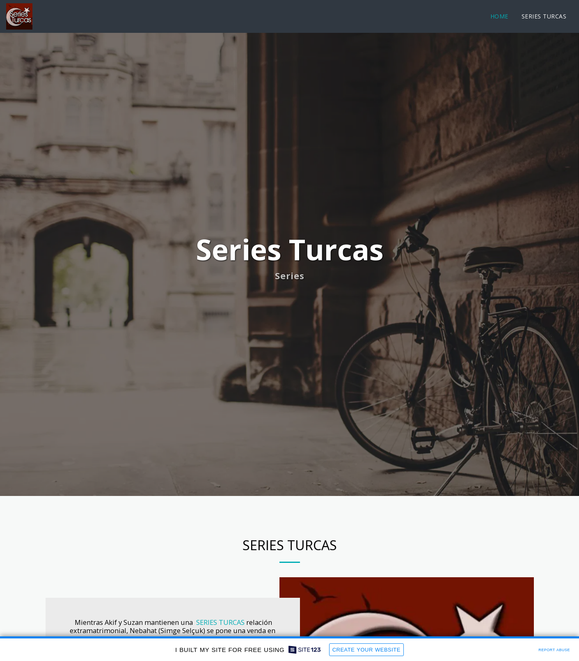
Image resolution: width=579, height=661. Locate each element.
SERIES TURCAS (220, 622)
